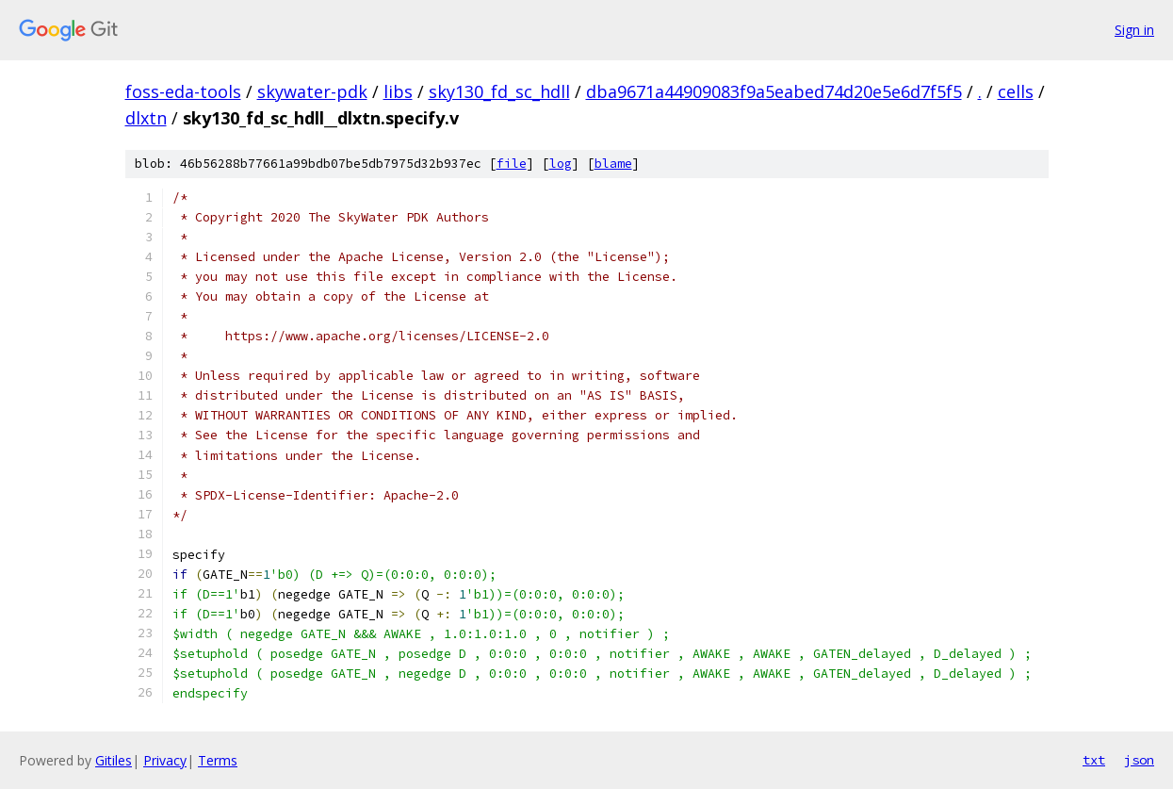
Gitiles (113, 760)
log (560, 164)
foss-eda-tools (183, 91)
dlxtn (146, 118)
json (1139, 759)
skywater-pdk (312, 91)
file (512, 164)
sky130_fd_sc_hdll (499, 91)
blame (613, 164)
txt (1094, 759)
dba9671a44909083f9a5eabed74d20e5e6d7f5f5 (774, 91)
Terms (217, 760)
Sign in (1134, 30)
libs (398, 91)
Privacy (165, 760)
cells (1016, 91)
